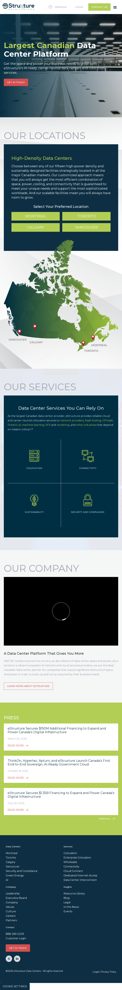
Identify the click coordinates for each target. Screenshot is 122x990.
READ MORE (18, 745)
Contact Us (99, 7)
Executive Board (16, 898)
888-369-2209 (15, 933)
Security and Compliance (21, 871)
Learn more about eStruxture (28, 686)
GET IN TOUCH (16, 82)
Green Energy (15, 875)
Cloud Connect (73, 871)
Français (57, 7)
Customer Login (16, 938)
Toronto (86, 216)
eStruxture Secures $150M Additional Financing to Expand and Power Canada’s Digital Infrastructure (57, 730)
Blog (67, 898)
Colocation (70, 853)
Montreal (35, 216)
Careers (10, 915)
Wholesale (70, 862)
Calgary (35, 227)
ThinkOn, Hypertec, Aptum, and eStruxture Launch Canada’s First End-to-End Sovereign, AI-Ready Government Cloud (59, 762)
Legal (67, 902)
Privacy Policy (108, 971)
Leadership (13, 893)
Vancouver (86, 227)
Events (68, 911)
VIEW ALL (107, 818)
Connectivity (71, 866)
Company (12, 902)
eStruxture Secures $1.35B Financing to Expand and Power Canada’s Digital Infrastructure (61, 794)
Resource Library (74, 893)
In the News (71, 906)
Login (79, 7)
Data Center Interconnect (80, 879)
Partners (11, 920)
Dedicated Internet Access (80, 875)
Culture (11, 911)
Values (10, 906)
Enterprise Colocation (77, 857)
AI (7, 879)
